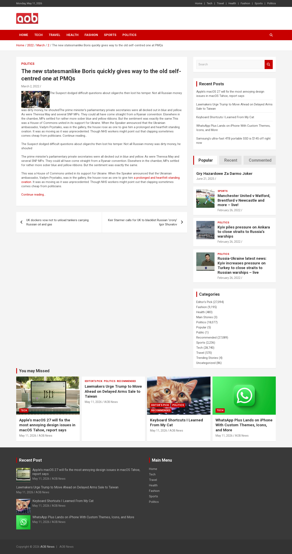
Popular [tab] (206, 160)
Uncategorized (206, 363)
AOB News (45, 435)
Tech (209, 3)
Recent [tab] (230, 160)
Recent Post (30, 460)
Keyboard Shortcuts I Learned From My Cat (225, 117)
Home (198, 3)
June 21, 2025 (205, 178)
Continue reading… (33, 194)
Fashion (245, 3)
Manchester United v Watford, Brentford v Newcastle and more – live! (244, 200)
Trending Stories (207, 358)
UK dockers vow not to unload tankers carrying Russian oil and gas (57, 222)
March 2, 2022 (30, 86)
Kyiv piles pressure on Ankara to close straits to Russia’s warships (244, 232)
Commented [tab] (260, 160)
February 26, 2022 (229, 210)
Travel (220, 3)
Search (269, 64)
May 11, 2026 (27, 435)
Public (200, 332)
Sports (259, 3)
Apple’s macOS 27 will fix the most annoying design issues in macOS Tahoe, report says (47, 425)
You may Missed (34, 370)
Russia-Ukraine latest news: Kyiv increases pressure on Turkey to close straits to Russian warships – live (242, 265)
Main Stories (204, 317)
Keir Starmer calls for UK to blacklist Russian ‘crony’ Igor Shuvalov (142, 222)
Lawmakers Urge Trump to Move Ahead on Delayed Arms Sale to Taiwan (113, 391)
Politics (271, 3)
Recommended (206, 337)
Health (232, 3)
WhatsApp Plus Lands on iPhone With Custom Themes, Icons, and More (244, 425)
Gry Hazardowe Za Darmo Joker (224, 173)
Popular (201, 327)
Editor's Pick (204, 302)
